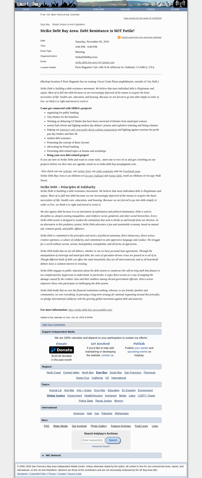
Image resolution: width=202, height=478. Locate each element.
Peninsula (149, 372)
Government (74, 395)
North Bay (88, 372)
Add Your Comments (53, 324)
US (107, 377)
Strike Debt (115, 175)
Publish (151, 9)
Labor (132, 395)
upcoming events (137, 351)
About (49, 9)
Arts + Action (84, 390)
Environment (145, 390)
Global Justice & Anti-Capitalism (68, 24)
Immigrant (111, 395)
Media (122, 395)
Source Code (74, 473)
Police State (86, 400)
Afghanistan (122, 413)
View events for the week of (143, 18)
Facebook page (131, 171)
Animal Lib (55, 390)
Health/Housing (93, 395)
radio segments (104, 171)
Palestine (106, 413)
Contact (72, 9)
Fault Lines (141, 426)
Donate (175, 9)
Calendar (125, 9)
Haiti (89, 413)
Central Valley (71, 372)
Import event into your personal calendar (140, 37)
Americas (78, 413)
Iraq (96, 413)
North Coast (54, 372)
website (67, 171)
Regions (47, 366)
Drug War (99, 390)
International (118, 377)
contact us (107, 355)
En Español (128, 390)
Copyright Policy (38, 473)
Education (113, 390)
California (97, 377)
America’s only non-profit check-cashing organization (88, 129)
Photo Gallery (99, 426)
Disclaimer (22, 473)
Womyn (118, 400)
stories (141, 348)
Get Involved (79, 426)
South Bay (116, 372)
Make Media (60, 426)
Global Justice (56, 395)
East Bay (45, 24)
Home (26, 9)
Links (155, 426)
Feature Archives (121, 426)
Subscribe (98, 9)
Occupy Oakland (93, 175)
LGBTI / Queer (146, 395)
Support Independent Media (58, 331)
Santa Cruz (82, 377)
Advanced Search (101, 446)
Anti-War (69, 390)
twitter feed (84, 171)
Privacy (52, 473)
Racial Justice (103, 400)
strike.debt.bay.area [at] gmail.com (94, 62)
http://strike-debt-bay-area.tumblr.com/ (90, 309)
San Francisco (132, 372)
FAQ (46, 426)
